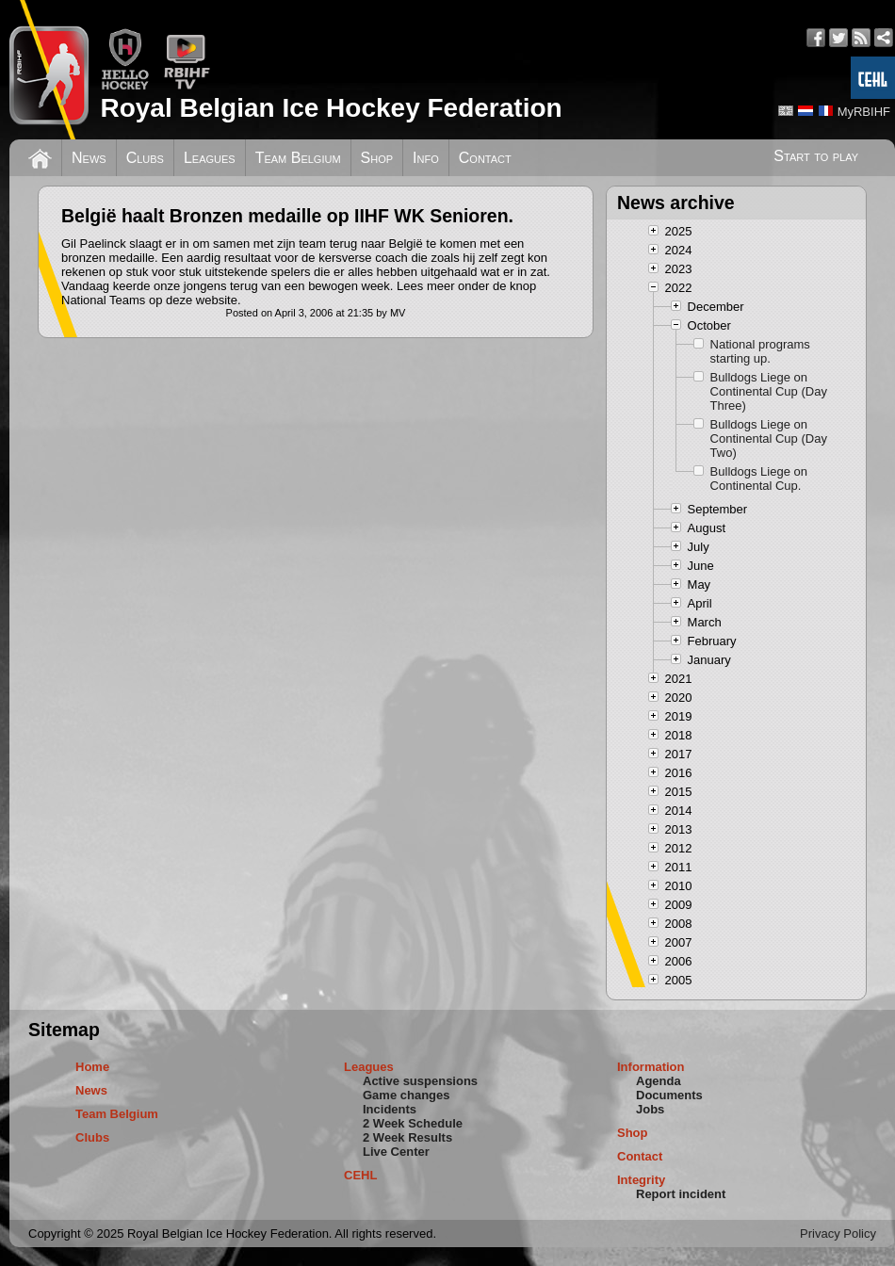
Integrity (641, 1180)
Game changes (406, 1095)
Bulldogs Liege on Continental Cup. (758, 478)
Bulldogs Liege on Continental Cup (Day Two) (768, 438)
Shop (377, 158)
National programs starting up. (760, 351)
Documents (669, 1095)
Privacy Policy (838, 1233)
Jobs (650, 1109)
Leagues (210, 158)
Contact (485, 158)
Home (92, 1067)
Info (426, 158)
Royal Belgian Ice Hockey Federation (330, 107)
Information (651, 1067)
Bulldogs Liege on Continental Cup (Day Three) (768, 391)
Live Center (396, 1151)
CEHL (360, 1175)
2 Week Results (407, 1137)
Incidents (389, 1109)
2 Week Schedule (413, 1123)
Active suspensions (420, 1081)
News (89, 158)
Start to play (815, 156)
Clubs (145, 158)
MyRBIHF (864, 112)
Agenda (658, 1081)
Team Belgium (298, 158)
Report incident (680, 1194)
